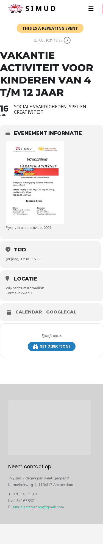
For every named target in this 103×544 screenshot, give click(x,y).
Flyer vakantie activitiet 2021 (28, 227)
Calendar (28, 312)
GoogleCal (61, 312)
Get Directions (52, 346)
